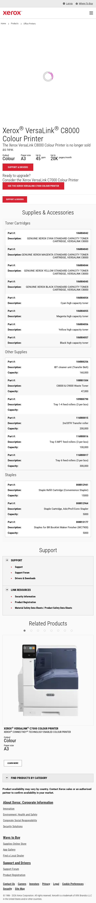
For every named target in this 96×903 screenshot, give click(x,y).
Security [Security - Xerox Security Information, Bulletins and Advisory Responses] (7, 889)
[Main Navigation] (91, 13)
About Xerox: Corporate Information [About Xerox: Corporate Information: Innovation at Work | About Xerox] (28, 802)
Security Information (25, 596)
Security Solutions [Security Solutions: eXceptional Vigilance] (13, 826)
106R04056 (82, 324)
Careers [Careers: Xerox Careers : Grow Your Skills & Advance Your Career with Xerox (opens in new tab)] (22, 884)
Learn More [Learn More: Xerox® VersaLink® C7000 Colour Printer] (12, 763)
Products (14, 23)
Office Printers (30, 23)
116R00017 (82, 455)
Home (3, 23)
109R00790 (82, 399)
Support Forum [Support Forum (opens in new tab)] (11, 869)
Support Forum (22, 572)
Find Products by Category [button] (29, 778)
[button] (25, 631)
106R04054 (82, 297)
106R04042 (82, 233)
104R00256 (82, 361)
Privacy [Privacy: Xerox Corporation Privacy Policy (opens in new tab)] (46, 884)
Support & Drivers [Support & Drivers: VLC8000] (18, 167)
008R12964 (82, 503)
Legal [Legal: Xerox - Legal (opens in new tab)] (56, 884)
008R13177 (82, 522)
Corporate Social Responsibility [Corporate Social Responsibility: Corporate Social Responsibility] (20, 820)
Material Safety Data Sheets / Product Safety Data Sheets (43, 607)
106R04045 (82, 281)
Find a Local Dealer (13, 855)
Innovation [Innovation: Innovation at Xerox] (8, 808)
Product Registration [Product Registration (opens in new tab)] (14, 875)
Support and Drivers (17, 863)
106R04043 (82, 249)
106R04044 (82, 265)
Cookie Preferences (73, 884)
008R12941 (82, 484)
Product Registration (25, 602)
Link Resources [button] (21, 590)
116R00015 (82, 417)
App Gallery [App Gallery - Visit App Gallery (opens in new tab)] (9, 849)
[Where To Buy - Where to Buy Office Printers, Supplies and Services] (84, 4)
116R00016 (82, 436)
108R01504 (82, 380)
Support (19, 566)
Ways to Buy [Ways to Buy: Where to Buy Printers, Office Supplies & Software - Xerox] (11, 838)
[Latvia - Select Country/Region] (68, 4)
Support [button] (16, 560)
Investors (34, 884)
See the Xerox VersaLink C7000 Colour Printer (33, 186)
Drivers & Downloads (25, 578)
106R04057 (82, 337)
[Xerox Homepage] (12, 13)
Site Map (20, 889)
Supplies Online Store (14, 843)
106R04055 (82, 310)
